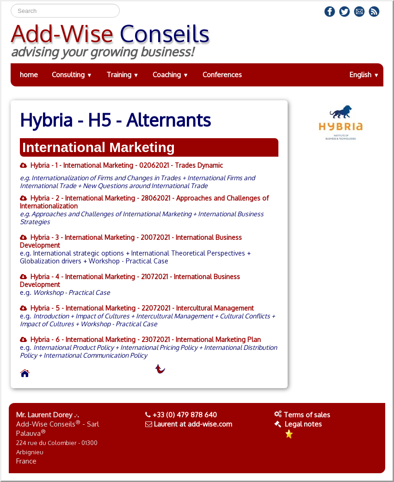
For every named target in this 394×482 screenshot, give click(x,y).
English (364, 74)
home (29, 74)
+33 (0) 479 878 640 (185, 414)
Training (122, 74)
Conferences (222, 74)
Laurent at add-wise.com (193, 424)
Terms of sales (306, 414)
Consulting (72, 74)
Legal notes (298, 424)
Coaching (171, 74)
